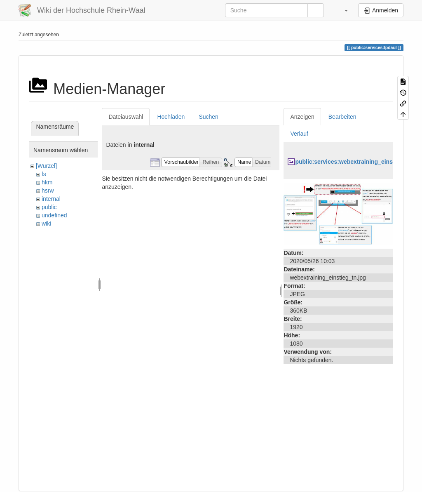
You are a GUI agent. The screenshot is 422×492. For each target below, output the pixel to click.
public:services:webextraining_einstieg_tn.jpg (358, 161)
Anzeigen (302, 116)
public (49, 207)
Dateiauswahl (125, 116)
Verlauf (299, 133)
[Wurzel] (46, 165)
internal (51, 198)
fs (44, 174)
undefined (54, 215)
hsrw (48, 190)
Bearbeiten (342, 116)
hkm (47, 182)
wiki (46, 223)
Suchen (208, 116)
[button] (342, 10)
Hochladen (171, 116)
